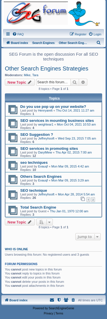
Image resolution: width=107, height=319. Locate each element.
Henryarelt (45, 110)
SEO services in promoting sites (49, 148)
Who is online (16, 249)
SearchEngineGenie (61, 308)
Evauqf (43, 166)
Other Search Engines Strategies (46, 68)
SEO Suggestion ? (36, 134)
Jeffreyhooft (46, 138)
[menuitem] (18, 34)
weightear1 (45, 124)
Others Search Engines (41, 176)
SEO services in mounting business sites (57, 120)
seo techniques (34, 162)
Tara (35, 75)
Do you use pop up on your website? (53, 106)
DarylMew (45, 152)
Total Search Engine (38, 207)
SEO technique (33, 190)
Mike (27, 75)
